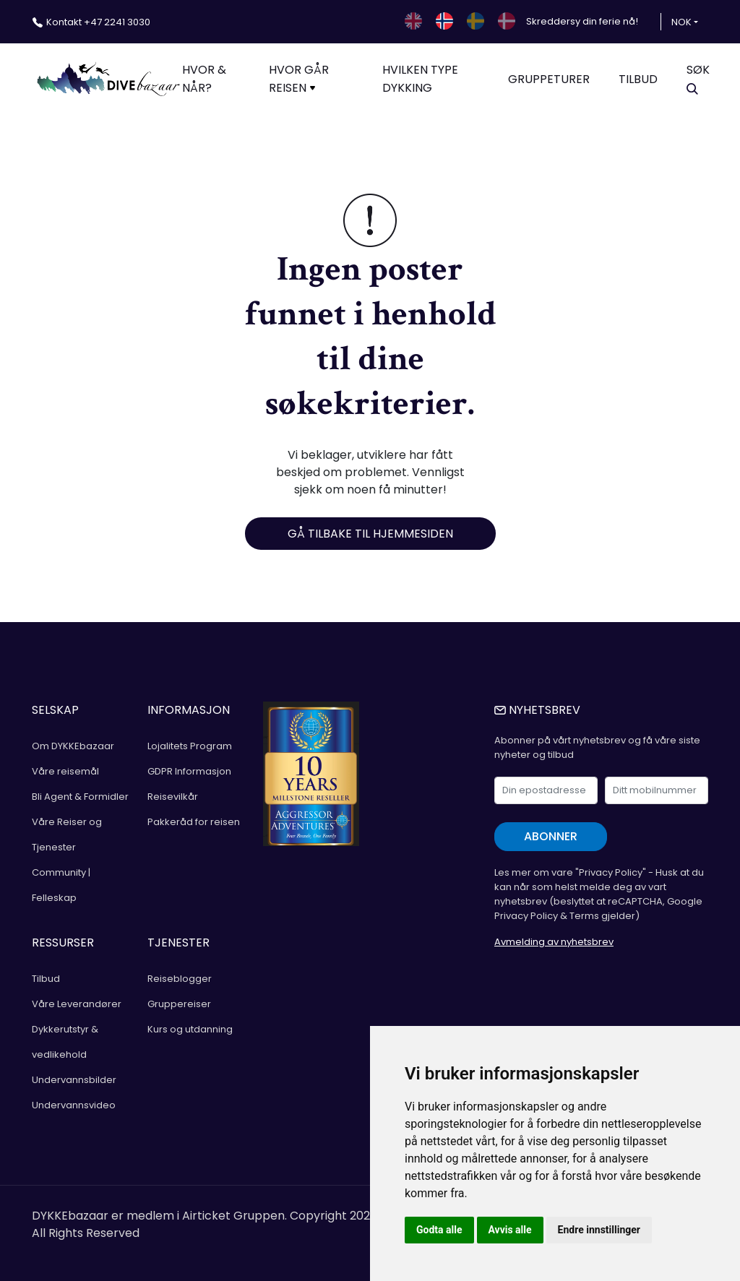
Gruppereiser (179, 1004)
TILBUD (638, 79)
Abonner (550, 836)
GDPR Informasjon (189, 771)
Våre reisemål (65, 771)
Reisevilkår (172, 796)
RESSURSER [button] (63, 942)
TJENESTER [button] (178, 942)
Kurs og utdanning (190, 1029)
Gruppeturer (549, 79)
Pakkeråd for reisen (193, 822)
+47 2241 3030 (98, 22)
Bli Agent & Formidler (80, 796)
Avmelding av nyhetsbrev (554, 942)
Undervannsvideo (74, 1105)
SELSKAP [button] (55, 710)
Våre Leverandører (76, 1004)
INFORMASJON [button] (188, 710)
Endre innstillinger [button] (599, 1229)
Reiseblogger (179, 978)
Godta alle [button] (439, 1229)
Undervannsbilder (74, 1080)
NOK (681, 22)
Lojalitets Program (189, 746)
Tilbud (46, 978)
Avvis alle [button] (510, 1229)
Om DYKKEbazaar (73, 746)
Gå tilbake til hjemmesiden (370, 533)
